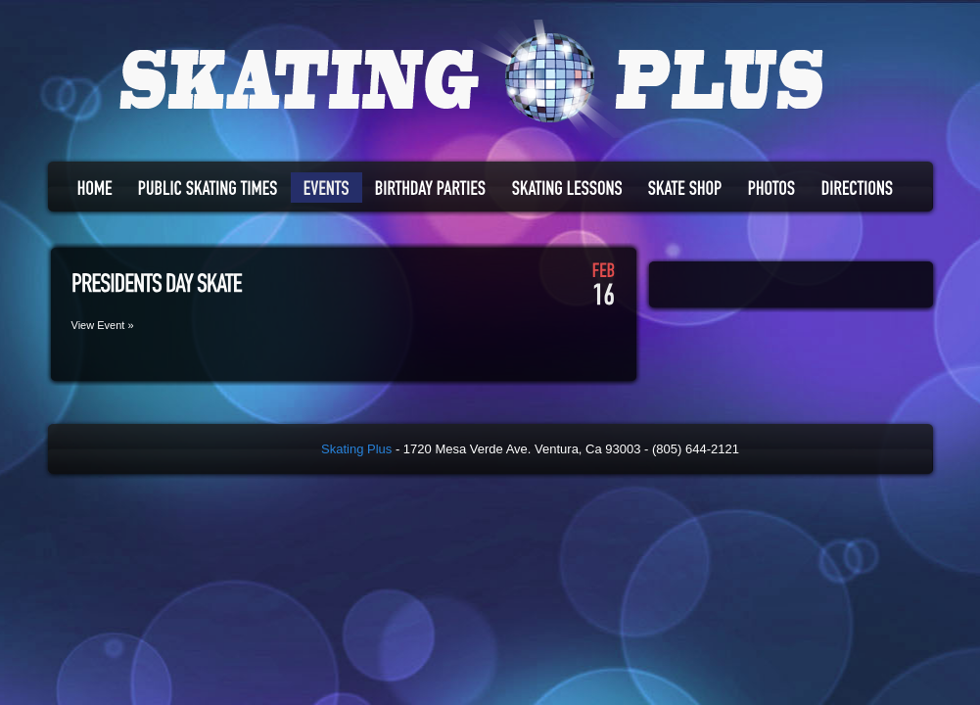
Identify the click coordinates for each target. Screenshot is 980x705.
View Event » (102, 325)
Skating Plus (356, 449)
